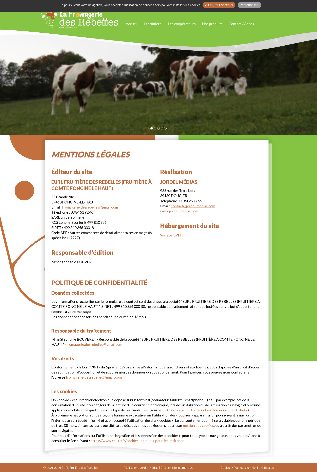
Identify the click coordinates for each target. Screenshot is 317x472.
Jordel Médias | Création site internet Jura (166, 467)
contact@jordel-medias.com (193, 206)
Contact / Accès (241, 23)
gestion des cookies (198, 425)
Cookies (226, 467)
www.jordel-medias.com (179, 211)
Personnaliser (250, 5)
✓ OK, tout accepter (219, 5)
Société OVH (170, 235)
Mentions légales (262, 467)
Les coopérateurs (182, 23)
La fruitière (153, 23)
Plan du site (241, 467)
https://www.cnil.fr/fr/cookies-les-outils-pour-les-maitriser (137, 440)
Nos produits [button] (212, 23)
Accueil (131, 23)
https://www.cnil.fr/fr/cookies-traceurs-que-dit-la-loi (206, 410)
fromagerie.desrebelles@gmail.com (90, 207)
